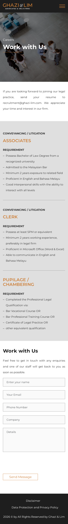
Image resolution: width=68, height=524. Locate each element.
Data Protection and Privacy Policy (35, 507)
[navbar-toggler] (62, 6)
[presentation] (30, 463)
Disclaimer (33, 500)
